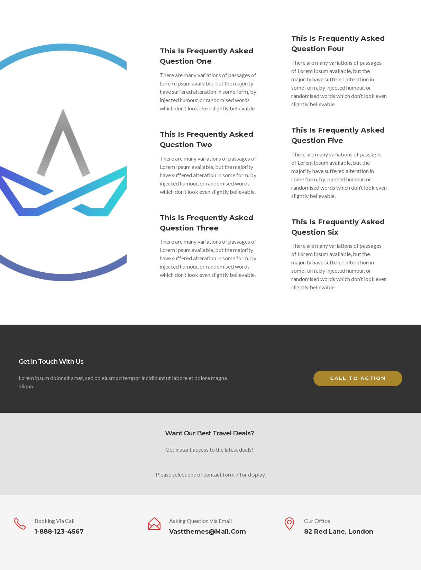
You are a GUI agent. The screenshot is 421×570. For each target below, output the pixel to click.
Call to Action (358, 378)
